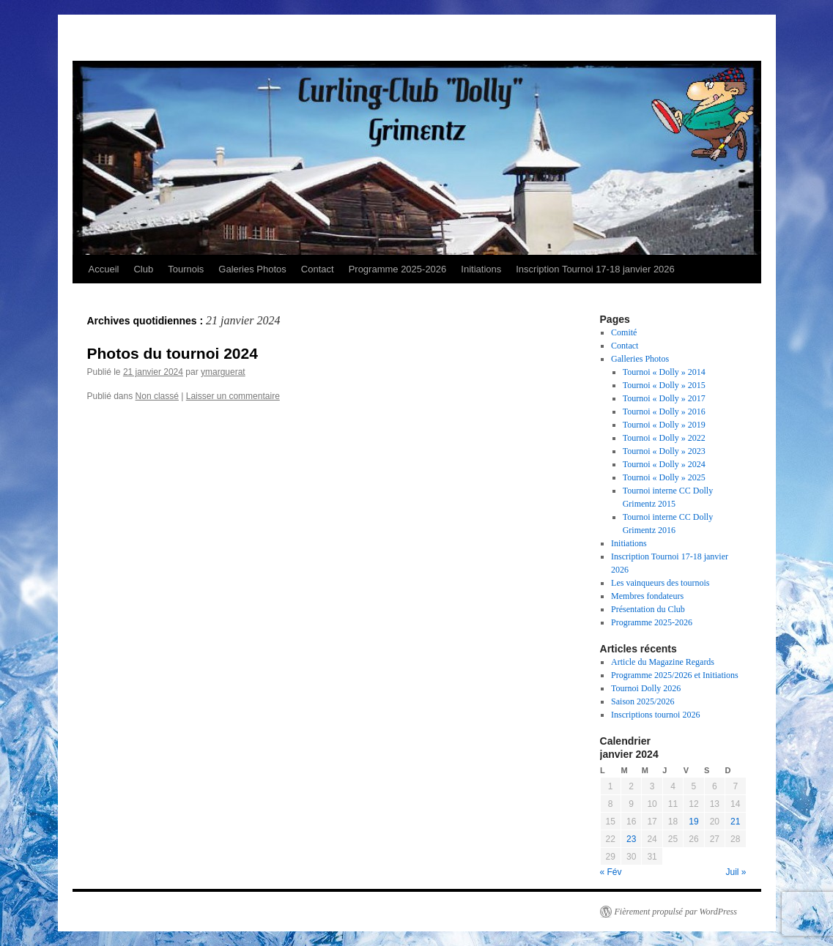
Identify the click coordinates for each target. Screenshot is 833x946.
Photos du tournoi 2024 (172, 353)
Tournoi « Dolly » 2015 (664, 385)
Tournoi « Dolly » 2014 (664, 372)
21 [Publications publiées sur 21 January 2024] (735, 821)
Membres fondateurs (647, 596)
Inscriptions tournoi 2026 (655, 715)
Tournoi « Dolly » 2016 (664, 411)
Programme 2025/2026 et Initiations (674, 675)
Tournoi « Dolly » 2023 (664, 451)
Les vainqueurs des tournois (660, 583)
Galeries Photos (252, 269)
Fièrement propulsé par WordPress (676, 911)
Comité (624, 332)
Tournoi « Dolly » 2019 (664, 425)
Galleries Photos (640, 359)
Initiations (481, 269)
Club (143, 269)
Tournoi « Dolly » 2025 (664, 477)
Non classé (157, 396)
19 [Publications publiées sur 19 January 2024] (693, 821)
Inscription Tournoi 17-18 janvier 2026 (595, 269)
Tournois (186, 269)
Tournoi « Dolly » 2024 (664, 464)
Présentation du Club (648, 609)
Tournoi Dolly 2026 (646, 688)
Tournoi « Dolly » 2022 (664, 438)
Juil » (735, 872)
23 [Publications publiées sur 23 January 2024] (631, 839)
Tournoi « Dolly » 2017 (664, 398)
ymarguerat (223, 372)
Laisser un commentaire (233, 396)
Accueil (104, 269)
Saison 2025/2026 (642, 701)
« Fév (611, 872)
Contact (317, 269)
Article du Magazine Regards (662, 662)
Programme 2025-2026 (398, 269)
